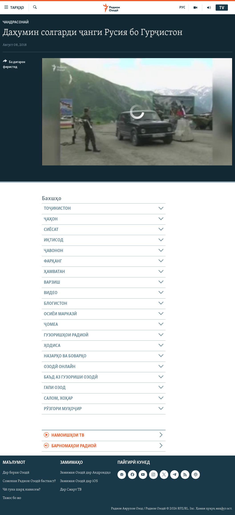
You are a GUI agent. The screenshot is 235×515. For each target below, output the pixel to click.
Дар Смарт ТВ (70, 489)
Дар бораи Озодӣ (16, 472)
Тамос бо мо (12, 498)
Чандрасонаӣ (16, 22)
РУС (182, 7)
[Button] (19, 65)
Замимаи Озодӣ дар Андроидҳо (85, 472)
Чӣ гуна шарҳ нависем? (21, 489)
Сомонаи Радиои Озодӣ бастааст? (29, 481)
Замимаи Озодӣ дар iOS (79, 481)
